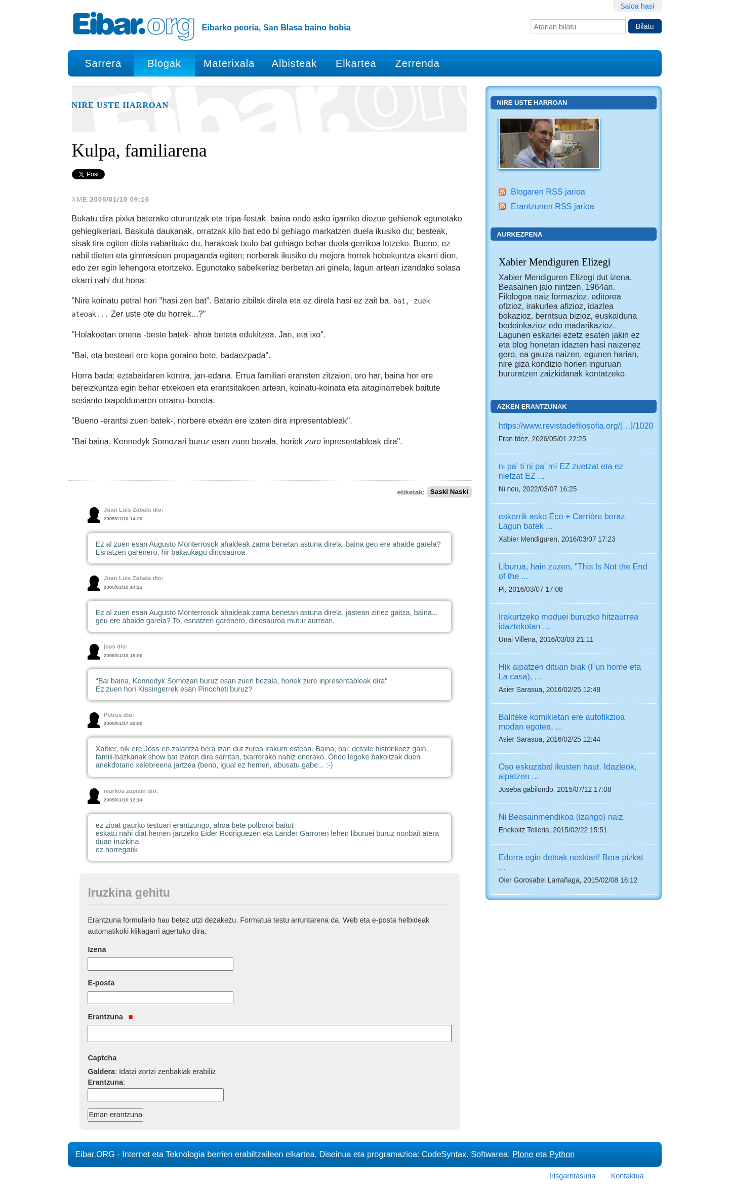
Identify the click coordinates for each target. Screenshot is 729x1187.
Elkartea (356, 63)
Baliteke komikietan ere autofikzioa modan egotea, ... (562, 721)
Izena (97, 949)
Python (562, 1154)
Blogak (164, 63)
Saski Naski (449, 492)
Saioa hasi (637, 6)
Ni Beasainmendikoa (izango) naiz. (562, 816)
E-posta (101, 983)
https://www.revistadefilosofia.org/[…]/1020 (576, 425)
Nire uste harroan (120, 105)
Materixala (229, 63)
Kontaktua (627, 1176)
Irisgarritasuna (572, 1176)
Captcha (102, 1058)
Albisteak (294, 63)
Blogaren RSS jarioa (548, 191)
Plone (522, 1154)
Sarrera (103, 63)
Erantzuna (110, 1017)
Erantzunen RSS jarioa (552, 206)
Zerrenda (417, 63)
